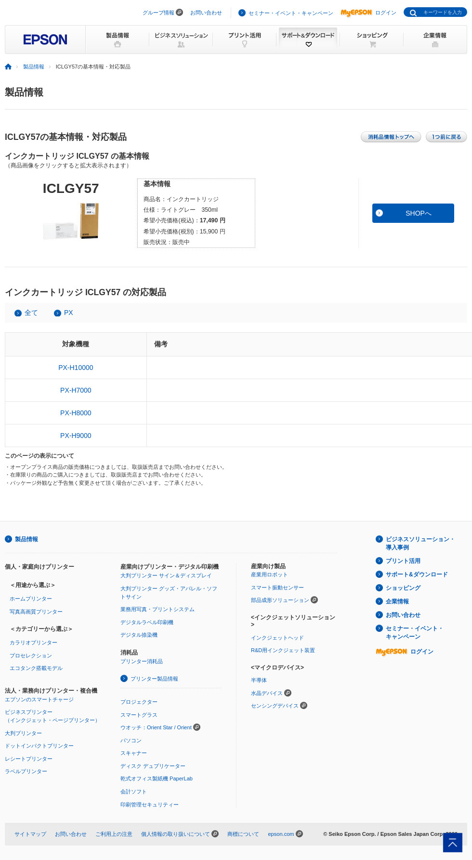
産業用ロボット (269, 574)
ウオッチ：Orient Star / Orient (156, 727)
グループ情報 (158, 12)
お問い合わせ (206, 12)
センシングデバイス (275, 706)
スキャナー (133, 753)
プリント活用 (403, 561)
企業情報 (397, 601)
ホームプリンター (31, 598)
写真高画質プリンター (36, 611)
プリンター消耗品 (141, 661)
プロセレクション (31, 655)
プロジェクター (138, 702)
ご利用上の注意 (113, 834)
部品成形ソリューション (280, 600)
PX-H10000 (75, 367)
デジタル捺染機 (138, 635)
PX (68, 312)
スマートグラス (138, 715)
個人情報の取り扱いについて (175, 834)
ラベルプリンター (26, 771)
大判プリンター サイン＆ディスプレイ (166, 575)
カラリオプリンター (33, 642)
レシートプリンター (28, 759)
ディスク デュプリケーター (152, 766)
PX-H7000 (76, 390)
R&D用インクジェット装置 (283, 650)
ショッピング (403, 588)
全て (31, 312)
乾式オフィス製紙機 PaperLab (156, 778)
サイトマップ (30, 834)
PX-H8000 (76, 413)
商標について (243, 834)
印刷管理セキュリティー (149, 804)
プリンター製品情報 (154, 679)
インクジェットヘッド (277, 638)
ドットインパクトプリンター (39, 746)
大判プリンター (23, 733)
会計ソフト (133, 791)
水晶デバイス (267, 693)
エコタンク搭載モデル (36, 668)
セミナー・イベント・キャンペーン (291, 13)
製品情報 (33, 66)
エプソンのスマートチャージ (39, 699)
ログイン (368, 12)
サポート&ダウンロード (417, 574)
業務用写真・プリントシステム (157, 609)
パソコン (131, 740)
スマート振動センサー (277, 587)
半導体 (259, 680)
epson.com (281, 834)
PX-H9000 (76, 435)
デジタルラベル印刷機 (146, 622)
